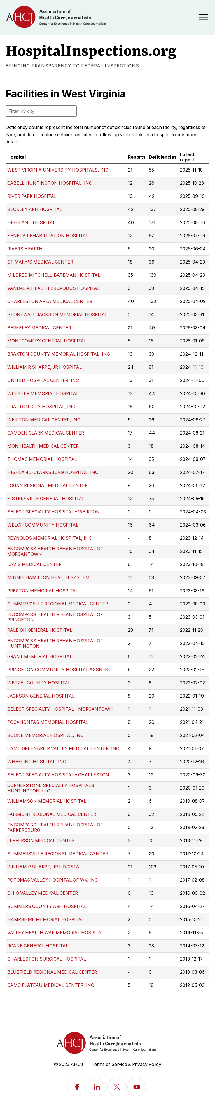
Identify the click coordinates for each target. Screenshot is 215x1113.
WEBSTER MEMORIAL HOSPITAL (43, 393)
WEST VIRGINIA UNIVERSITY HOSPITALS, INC (57, 170)
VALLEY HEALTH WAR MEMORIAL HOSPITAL (55, 932)
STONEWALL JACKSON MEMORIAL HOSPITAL (57, 314)
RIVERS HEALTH (25, 249)
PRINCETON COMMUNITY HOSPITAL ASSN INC (59, 669)
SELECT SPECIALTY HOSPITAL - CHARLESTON (58, 775)
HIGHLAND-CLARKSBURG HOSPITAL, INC (52, 472)
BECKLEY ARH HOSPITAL (34, 209)
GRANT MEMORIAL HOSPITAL (39, 656)
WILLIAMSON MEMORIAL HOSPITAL (46, 801)
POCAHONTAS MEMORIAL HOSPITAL (47, 722)
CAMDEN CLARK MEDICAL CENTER (45, 433)
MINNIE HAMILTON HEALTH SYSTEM (48, 577)
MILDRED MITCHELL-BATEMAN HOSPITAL (53, 275)
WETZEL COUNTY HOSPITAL (39, 682)
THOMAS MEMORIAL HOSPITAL (42, 459)
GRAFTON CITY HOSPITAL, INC (41, 406)
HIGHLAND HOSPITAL (31, 222)
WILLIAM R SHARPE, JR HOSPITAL (44, 367)
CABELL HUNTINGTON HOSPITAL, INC (49, 183)
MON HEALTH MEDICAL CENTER (43, 446)
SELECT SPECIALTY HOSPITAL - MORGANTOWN (60, 709)
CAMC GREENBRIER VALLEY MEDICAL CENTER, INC (63, 748)
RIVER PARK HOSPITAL (32, 196)
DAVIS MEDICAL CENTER (34, 564)
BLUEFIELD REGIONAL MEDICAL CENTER (52, 972)
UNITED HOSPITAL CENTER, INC (43, 380)
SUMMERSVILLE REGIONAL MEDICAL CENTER (57, 604)
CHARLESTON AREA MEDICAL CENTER (49, 301)
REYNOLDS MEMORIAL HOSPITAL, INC (49, 538)
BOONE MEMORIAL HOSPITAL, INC (45, 735)
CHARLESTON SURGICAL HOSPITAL (46, 959)
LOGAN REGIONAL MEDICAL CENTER (47, 485)
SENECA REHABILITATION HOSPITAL (47, 235)
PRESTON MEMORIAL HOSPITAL (42, 590)
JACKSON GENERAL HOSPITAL (40, 696)
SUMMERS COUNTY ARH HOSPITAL (47, 906)
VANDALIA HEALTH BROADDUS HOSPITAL (53, 288)
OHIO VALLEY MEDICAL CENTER (42, 893)
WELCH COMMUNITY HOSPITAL (42, 525)
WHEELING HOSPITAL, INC (36, 761)
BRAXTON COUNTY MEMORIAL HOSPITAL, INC (58, 354)
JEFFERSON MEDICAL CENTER (41, 840)
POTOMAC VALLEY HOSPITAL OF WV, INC (52, 880)
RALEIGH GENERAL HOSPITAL (39, 630)
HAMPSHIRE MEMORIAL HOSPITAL (45, 919)
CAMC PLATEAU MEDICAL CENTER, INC (50, 985)
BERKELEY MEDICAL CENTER (39, 327)
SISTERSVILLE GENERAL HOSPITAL (46, 498)
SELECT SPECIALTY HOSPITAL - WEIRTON (53, 512)
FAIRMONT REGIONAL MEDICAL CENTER (51, 814)
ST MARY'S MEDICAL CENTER (40, 262)
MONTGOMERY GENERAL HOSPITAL (47, 341)
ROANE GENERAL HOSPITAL (37, 945)
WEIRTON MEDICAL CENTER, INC (43, 419)
